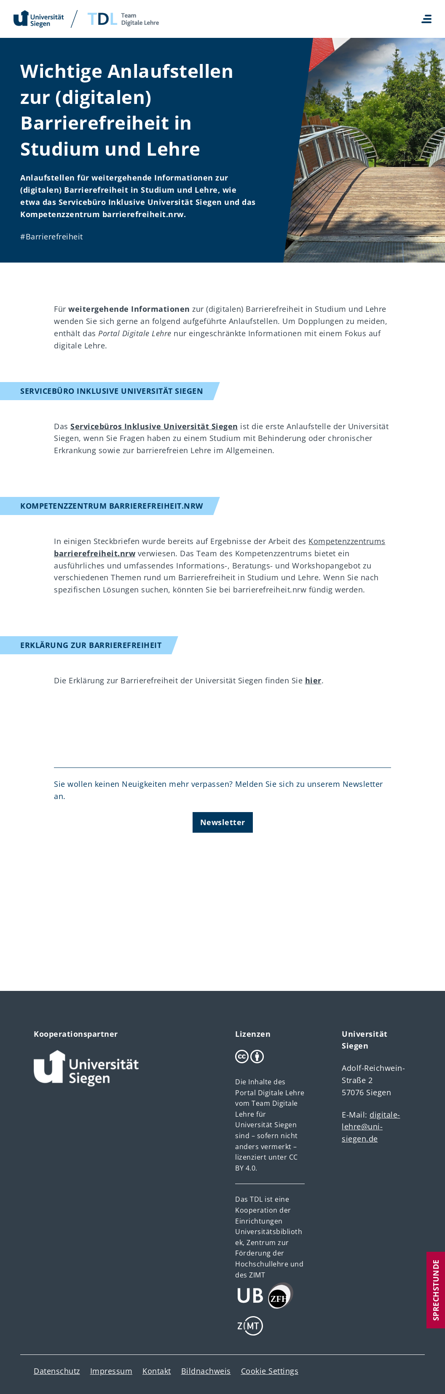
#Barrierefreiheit (51, 236)
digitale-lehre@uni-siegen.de (371, 1127)
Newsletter (222, 822)
